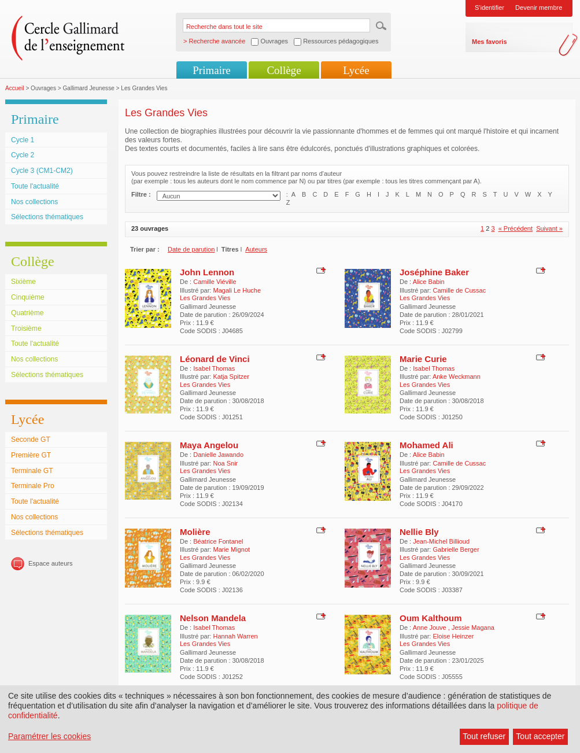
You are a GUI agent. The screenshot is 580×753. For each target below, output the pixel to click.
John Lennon (207, 272)
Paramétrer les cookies (49, 736)
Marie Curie (423, 359)
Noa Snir (225, 463)
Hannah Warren (235, 636)
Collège (284, 70)
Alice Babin (429, 281)
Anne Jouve (430, 627)
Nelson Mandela (213, 618)
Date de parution (191, 249)
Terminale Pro (32, 486)
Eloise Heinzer (453, 636)
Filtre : (141, 194)
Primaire (211, 70)
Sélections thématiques (47, 217)
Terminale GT (32, 471)
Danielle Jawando (218, 454)
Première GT (31, 455)
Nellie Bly (419, 532)
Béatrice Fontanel (218, 541)
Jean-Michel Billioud (441, 541)
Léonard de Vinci (215, 359)
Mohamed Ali (426, 445)
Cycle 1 (22, 140)
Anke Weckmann (457, 376)
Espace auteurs (50, 563)
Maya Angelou (209, 445)
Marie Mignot (231, 549)
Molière (195, 532)
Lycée (356, 70)
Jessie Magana (473, 627)
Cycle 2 (22, 155)
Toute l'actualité (35, 186)
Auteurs (256, 249)
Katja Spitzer (231, 376)
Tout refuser (484, 736)
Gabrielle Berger (456, 549)
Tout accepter (540, 736)
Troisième (26, 328)
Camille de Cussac (459, 290)
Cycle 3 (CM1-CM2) (42, 171)
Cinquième (28, 297)
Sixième (23, 282)
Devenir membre (538, 7)
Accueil (14, 88)
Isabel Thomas (214, 368)
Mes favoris (489, 41)
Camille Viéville (214, 281)
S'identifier (489, 7)
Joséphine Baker (434, 272)
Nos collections (34, 202)
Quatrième (27, 313)
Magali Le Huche (237, 290)
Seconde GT (30, 439)
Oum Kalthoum (431, 618)
